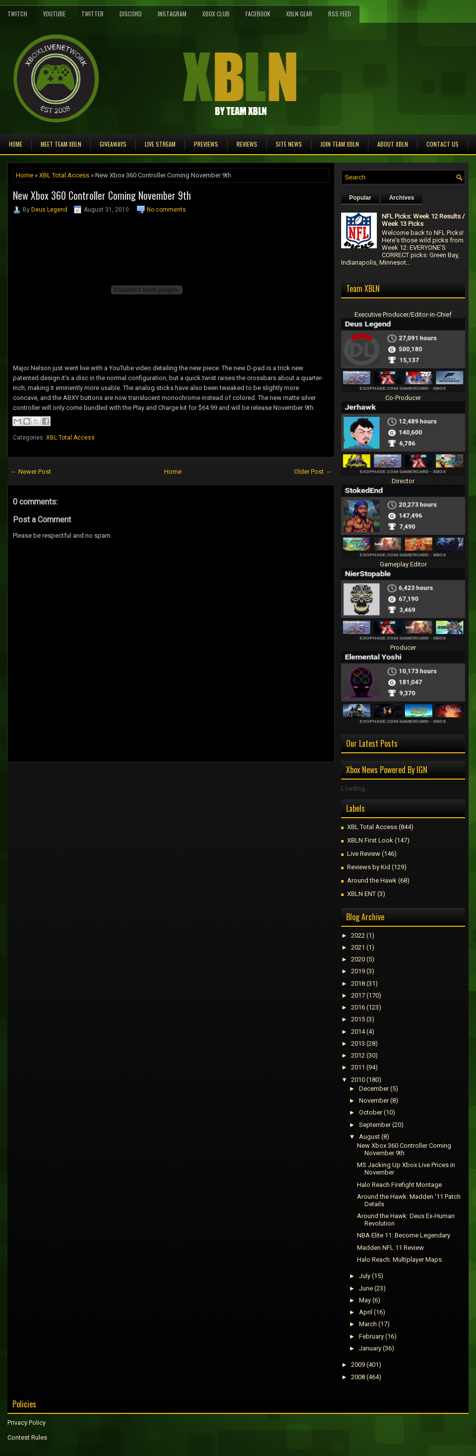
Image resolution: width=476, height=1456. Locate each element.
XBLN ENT (361, 893)
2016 (358, 1007)
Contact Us (442, 144)
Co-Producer (403, 397)
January (370, 1348)
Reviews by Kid (368, 867)
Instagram (172, 13)
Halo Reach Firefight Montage (399, 1184)
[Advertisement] (123, 784)
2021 (358, 947)
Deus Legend (49, 209)
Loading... (355, 788)
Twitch (17, 13)
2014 (358, 1031)
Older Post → (313, 471)
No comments (166, 209)
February (371, 1336)
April (365, 1312)
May (365, 1300)
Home (15, 144)
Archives (402, 197)
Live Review (363, 853)
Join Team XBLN (339, 144)
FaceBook (257, 13)
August (369, 1136)
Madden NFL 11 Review (390, 1247)
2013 (358, 1043)
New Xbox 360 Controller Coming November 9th (102, 195)
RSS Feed (339, 13)
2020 (358, 959)
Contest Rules (27, 1437)
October (370, 1112)
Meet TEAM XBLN (61, 144)
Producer (403, 647)
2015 (358, 1019)
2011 (358, 1067)
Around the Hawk (372, 880)
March (368, 1324)
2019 (358, 971)
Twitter (92, 13)
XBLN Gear (299, 13)
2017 (358, 995)
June (366, 1288)
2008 (358, 1377)
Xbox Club (216, 13)
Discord (130, 13)
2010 (358, 1079)
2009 (358, 1364)
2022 (358, 935)
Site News (289, 144)
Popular (360, 197)
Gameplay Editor (403, 564)
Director (403, 481)
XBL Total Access (64, 175)
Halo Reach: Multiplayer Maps (399, 1259)
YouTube (54, 13)
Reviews (247, 144)
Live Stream (160, 144)
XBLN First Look (370, 840)
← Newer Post (30, 471)
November (374, 1100)
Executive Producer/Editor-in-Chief (403, 314)
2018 (358, 983)
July (364, 1276)
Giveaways (113, 144)
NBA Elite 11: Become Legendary (403, 1235)
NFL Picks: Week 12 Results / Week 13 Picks (423, 220)
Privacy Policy (26, 1422)
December (374, 1088)
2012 (358, 1055)
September (375, 1124)
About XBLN (392, 144)
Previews (206, 144)
